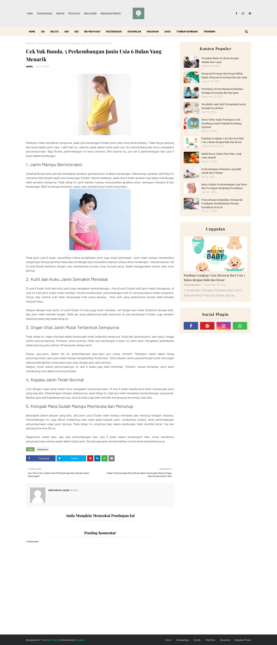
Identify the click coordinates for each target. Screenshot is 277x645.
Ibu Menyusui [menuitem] (92, 31)
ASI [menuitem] (43, 31)
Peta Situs (74, 13)
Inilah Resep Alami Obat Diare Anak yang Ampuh (221, 155)
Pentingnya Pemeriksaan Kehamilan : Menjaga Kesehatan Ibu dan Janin (222, 90)
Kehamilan (42, 43)
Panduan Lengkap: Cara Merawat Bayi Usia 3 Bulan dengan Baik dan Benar (222, 140)
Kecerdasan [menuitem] (114, 31)
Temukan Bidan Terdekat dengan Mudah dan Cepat (220, 60)
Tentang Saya (44, 13)
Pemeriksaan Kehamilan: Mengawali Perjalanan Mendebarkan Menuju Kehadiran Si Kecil (221, 203)
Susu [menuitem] (167, 31)
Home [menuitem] (32, 31)
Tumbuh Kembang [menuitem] (187, 31)
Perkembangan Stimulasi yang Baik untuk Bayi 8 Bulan (221, 170)
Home (30, 13)
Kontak (60, 13)
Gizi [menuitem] (76, 31)
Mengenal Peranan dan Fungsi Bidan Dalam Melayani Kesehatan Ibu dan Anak (224, 75)
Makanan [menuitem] (153, 31)
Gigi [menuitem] (66, 31)
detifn (29, 66)
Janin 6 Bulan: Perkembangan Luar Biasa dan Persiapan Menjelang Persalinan (224, 186)
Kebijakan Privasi (110, 13)
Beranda (30, 43)
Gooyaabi (79, 639)
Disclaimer (90, 13)
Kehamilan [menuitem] (134, 31)
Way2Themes (53, 639)
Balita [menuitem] (54, 31)
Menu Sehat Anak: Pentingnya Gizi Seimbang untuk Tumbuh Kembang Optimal (221, 123)
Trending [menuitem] (209, 31)
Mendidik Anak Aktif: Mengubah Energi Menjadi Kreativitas (223, 106)
